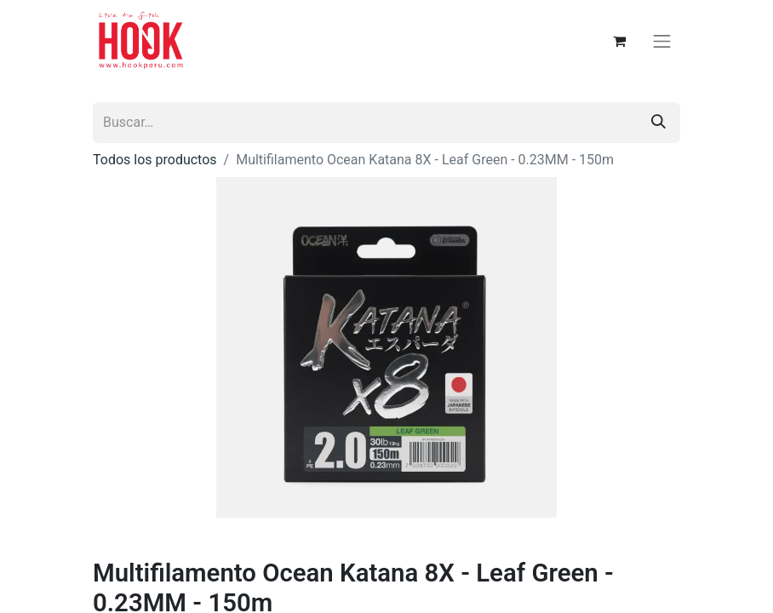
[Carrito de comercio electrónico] (620, 41)
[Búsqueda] (658, 122)
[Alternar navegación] (662, 41)
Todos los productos (155, 160)
